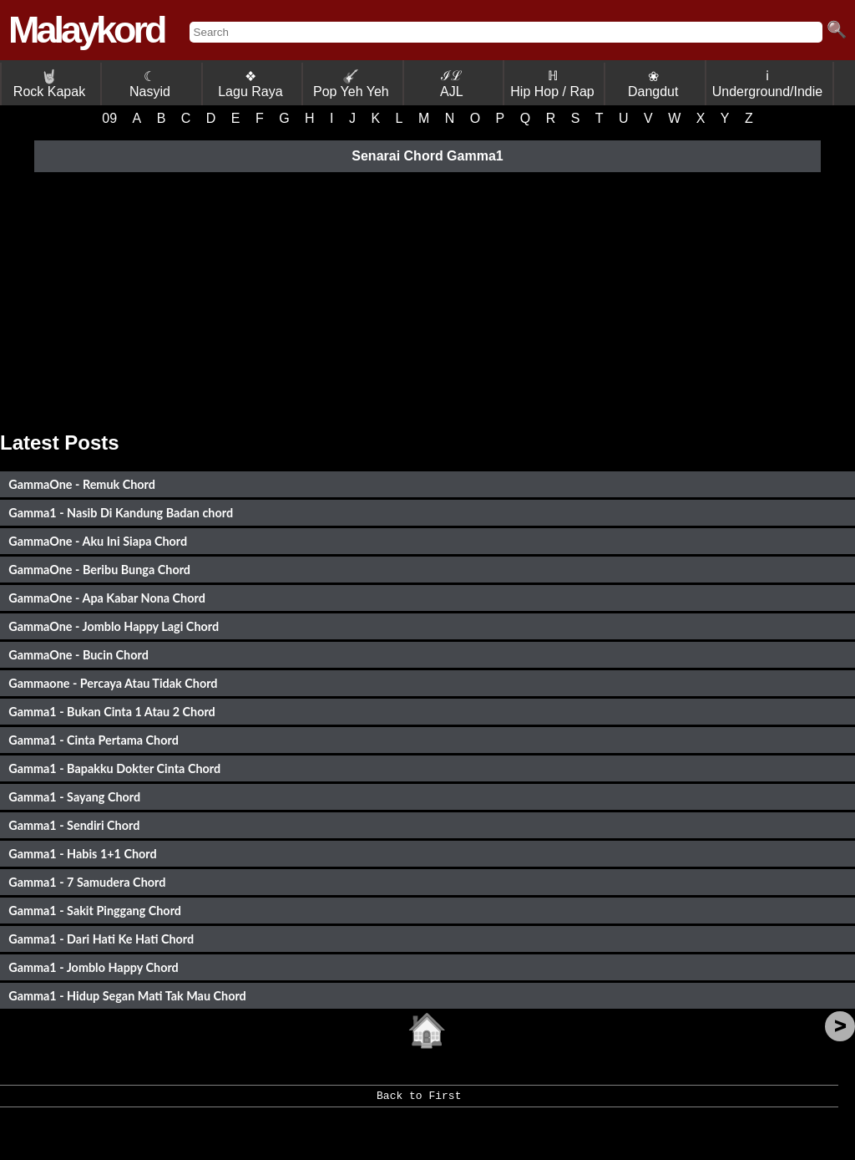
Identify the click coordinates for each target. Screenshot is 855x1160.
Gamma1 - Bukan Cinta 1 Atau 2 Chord (111, 712)
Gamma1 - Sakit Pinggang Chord (94, 910)
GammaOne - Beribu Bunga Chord (99, 569)
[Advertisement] (427, 298)
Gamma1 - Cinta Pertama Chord (93, 740)
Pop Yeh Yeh (351, 84)
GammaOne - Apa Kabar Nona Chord (106, 598)
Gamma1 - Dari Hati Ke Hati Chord (101, 939)
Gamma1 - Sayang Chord (74, 797)
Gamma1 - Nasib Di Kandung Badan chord (120, 513)
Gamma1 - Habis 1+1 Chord (82, 854)
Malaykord (86, 29)
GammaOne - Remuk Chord (81, 484)
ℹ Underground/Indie (767, 84)
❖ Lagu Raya (250, 84)
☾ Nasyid (149, 84)
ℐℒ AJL (451, 84)
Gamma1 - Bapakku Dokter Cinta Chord (114, 768)
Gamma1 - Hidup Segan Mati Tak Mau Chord (127, 996)
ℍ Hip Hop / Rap (552, 84)
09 (109, 118)
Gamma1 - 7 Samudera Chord (86, 882)
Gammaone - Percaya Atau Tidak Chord (112, 683)
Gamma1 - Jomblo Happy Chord (93, 967)
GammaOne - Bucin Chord (78, 655)
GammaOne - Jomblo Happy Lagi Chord (113, 626)
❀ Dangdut (653, 84)
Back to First (419, 1101)
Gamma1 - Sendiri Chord (73, 825)
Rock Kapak (49, 84)
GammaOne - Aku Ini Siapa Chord (97, 541)
